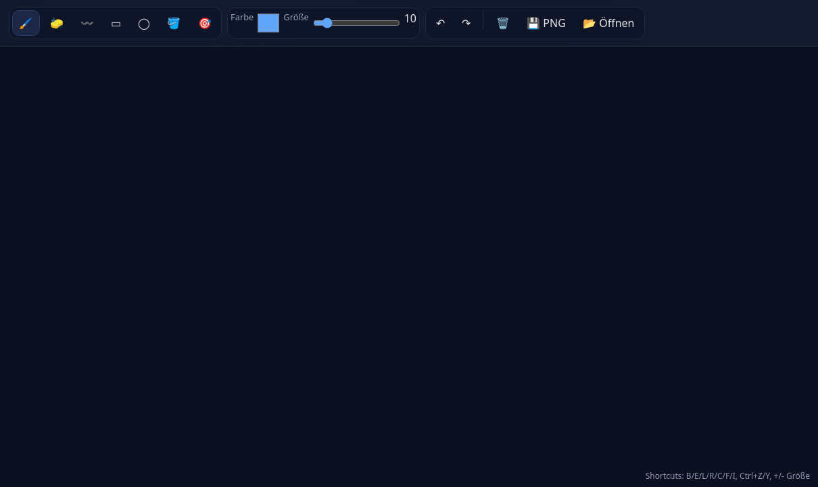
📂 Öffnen (608, 23)
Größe (295, 17)
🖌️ (25, 23)
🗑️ (503, 23)
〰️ (87, 23)
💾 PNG (546, 23)
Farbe (242, 17)
